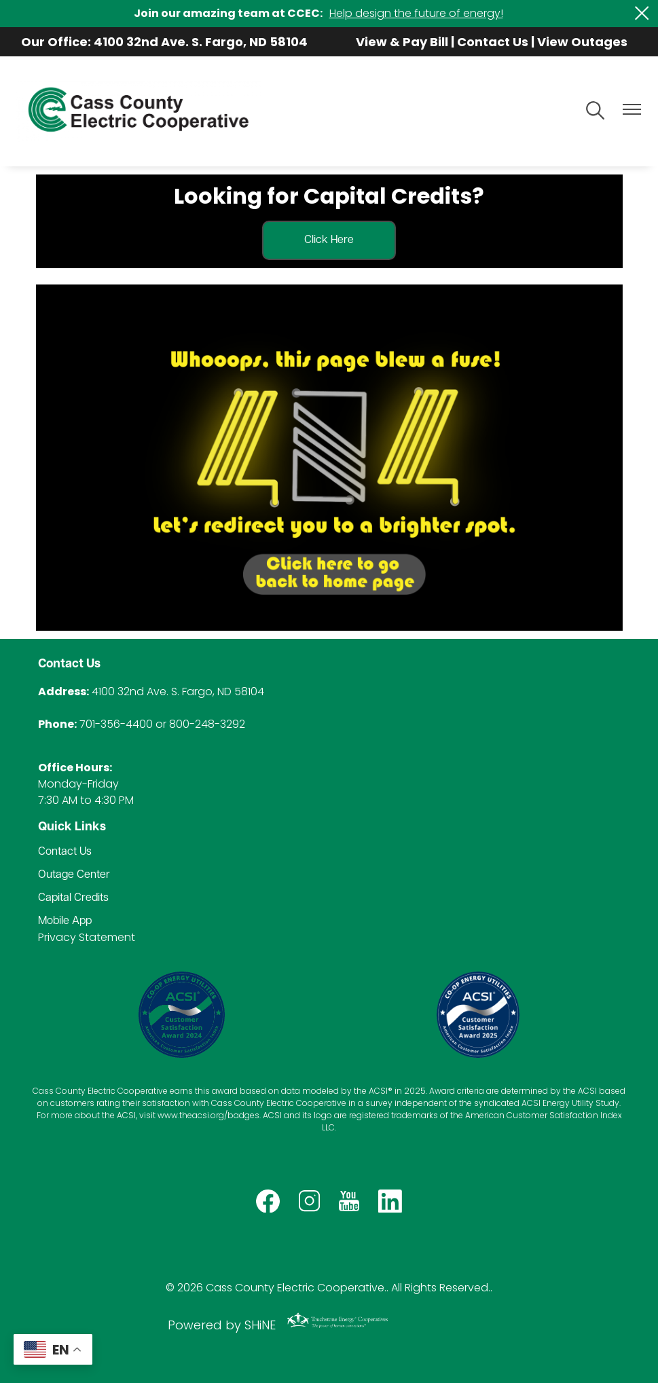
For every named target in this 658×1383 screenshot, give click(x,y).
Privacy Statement (86, 937)
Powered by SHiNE (222, 1324)
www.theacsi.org (191, 1115)
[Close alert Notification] (642, 13)
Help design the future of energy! (416, 13)
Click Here (329, 240)
